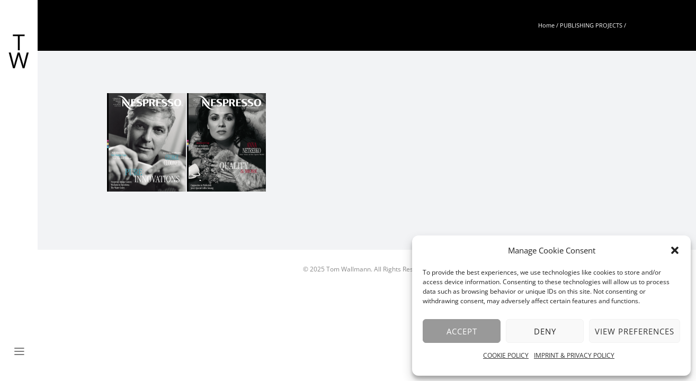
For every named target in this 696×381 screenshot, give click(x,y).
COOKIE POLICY (506, 355)
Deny (545, 331)
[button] (675, 250)
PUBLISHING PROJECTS (591, 25)
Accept (462, 331)
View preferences (634, 331)
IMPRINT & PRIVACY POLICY (574, 355)
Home (546, 25)
